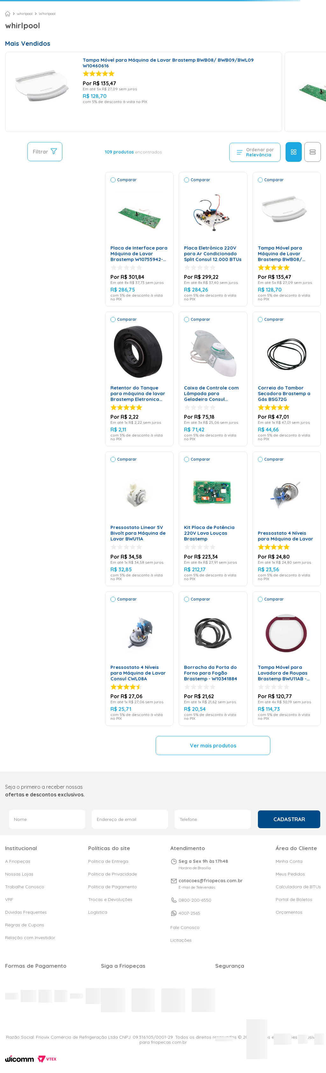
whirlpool (24, 14)
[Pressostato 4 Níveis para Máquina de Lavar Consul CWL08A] (139, 659)
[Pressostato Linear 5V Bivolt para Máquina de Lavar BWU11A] (139, 519)
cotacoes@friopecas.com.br (211, 881)
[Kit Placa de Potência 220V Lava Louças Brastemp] (213, 519)
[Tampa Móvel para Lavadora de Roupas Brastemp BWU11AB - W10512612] (286, 659)
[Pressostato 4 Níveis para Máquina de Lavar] (286, 519)
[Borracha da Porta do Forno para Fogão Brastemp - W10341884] (213, 659)
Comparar (127, 179)
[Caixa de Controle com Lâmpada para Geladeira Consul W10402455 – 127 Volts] (213, 379)
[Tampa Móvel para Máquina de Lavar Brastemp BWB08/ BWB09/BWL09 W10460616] (144, 92)
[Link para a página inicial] (7, 13)
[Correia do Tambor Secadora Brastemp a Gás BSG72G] (286, 379)
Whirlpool (47, 14)
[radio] (294, 152)
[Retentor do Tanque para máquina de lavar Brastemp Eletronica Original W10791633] (139, 379)
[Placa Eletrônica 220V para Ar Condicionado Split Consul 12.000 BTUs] (213, 239)
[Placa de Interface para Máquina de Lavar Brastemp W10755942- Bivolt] (139, 239)
